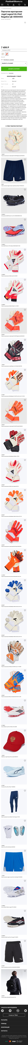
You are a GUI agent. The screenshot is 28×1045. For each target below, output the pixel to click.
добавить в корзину (14, 68)
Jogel (13, 78)
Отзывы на (15, 1015)
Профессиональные (6, 8)
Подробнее (11, 73)
